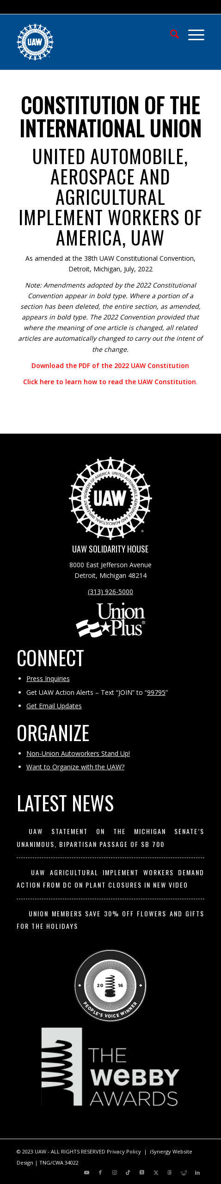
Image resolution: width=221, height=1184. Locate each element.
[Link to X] (142, 1172)
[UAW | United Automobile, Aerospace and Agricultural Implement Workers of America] (92, 42)
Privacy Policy (124, 1151)
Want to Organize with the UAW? (75, 766)
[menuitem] (170, 32)
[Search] (170, 32)
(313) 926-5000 (110, 591)
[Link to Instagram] (114, 1172)
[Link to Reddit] (183, 1172)
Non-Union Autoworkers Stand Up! (78, 753)
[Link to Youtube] (86, 1172)
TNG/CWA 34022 (59, 1162)
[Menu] (191, 32)
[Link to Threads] (170, 1172)
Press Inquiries (48, 678)
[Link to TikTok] (128, 1172)
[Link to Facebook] (100, 1172)
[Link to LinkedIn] (197, 1172)
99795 (156, 692)
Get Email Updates (54, 705)
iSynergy (160, 1151)
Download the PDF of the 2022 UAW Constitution (110, 365)
